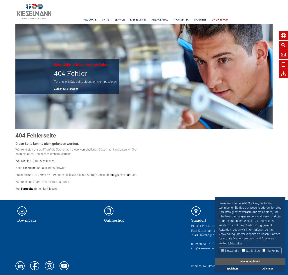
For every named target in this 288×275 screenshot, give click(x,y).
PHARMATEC (181, 19)
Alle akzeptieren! (250, 261)
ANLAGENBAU (160, 19)
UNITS (105, 19)
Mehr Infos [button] (235, 243)
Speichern (233, 268)
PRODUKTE (89, 19)
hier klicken (47, 161)
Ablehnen (267, 268)
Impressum (198, 266)
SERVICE (120, 19)
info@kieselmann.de (123, 175)
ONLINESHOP (220, 19)
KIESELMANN (138, 19)
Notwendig (230, 250)
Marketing (271, 250)
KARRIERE (200, 19)
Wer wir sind (23, 161)
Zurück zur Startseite (66, 88)
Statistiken (251, 250)
